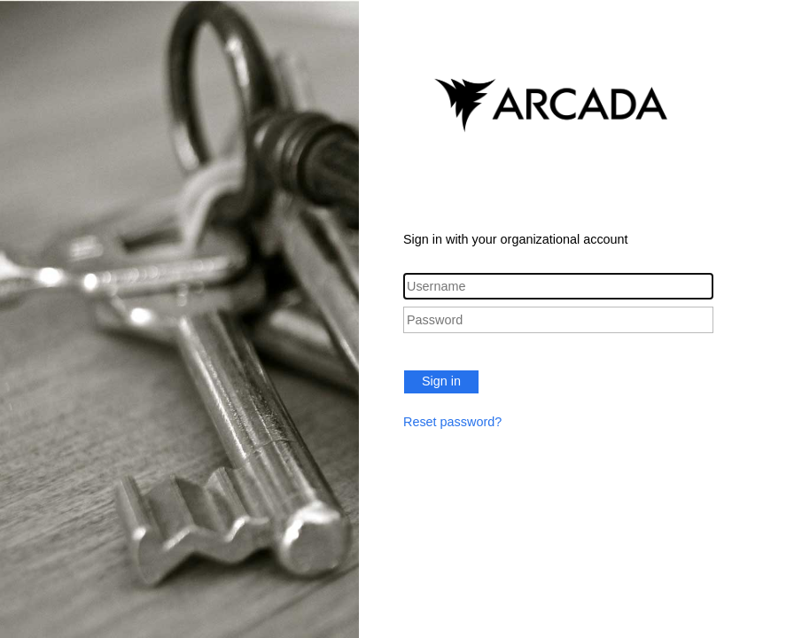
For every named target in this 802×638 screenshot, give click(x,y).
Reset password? (452, 422)
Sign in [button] (441, 381)
